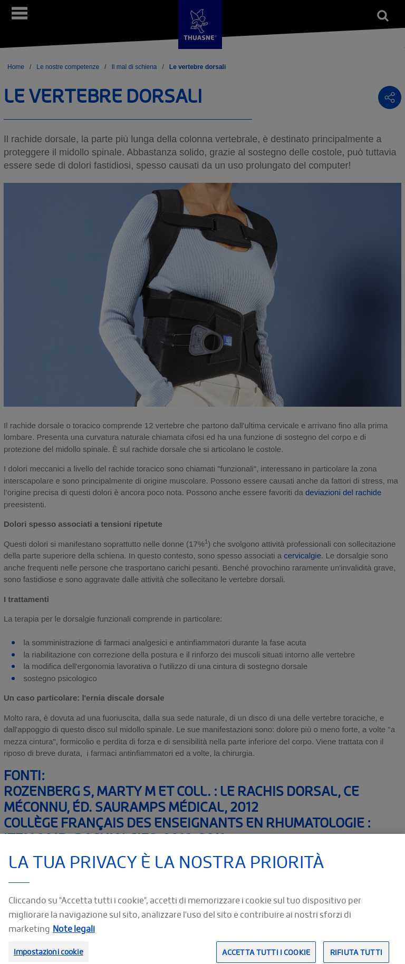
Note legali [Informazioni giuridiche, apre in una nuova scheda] (74, 936)
